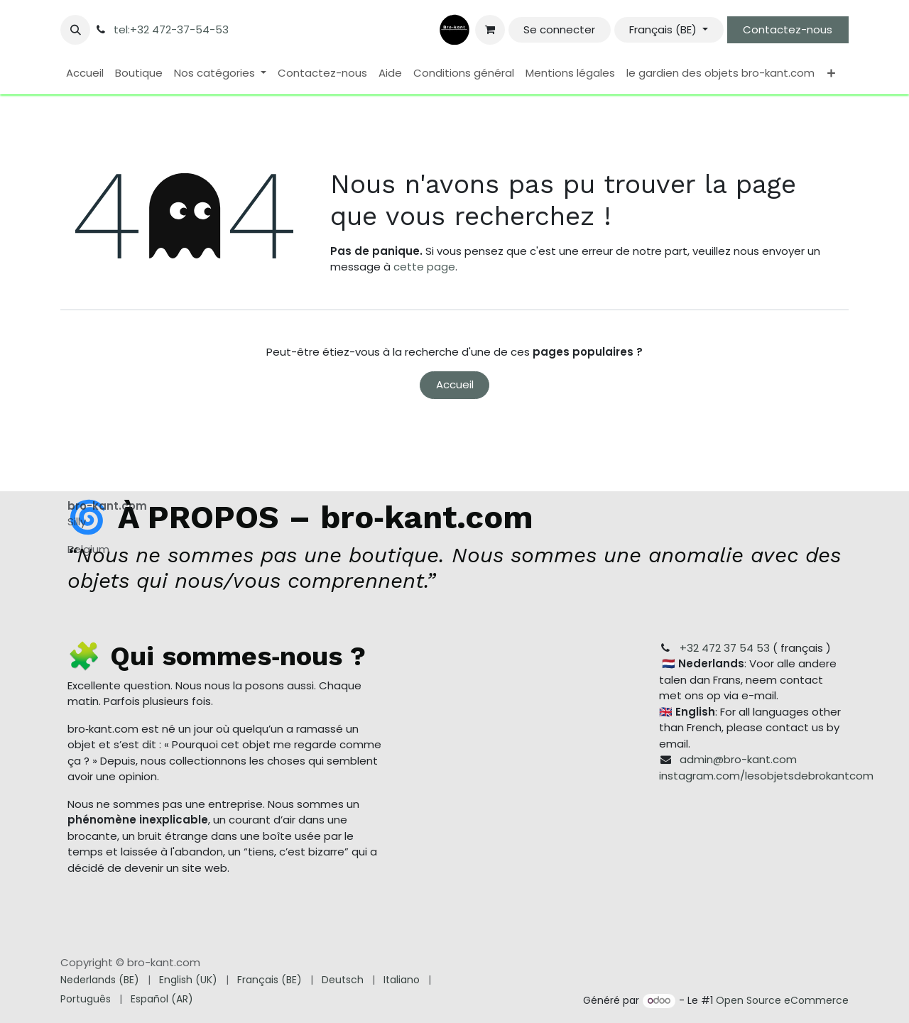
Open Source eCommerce (782, 1000)
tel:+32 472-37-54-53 (171, 29)
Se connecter (559, 29)
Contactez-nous (787, 29)
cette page (424, 266)
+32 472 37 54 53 (725, 647)
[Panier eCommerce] (490, 30)
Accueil (455, 384)
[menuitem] (84, 73)
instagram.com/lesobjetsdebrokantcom (766, 775)
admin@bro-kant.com (738, 759)
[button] (75, 30)
